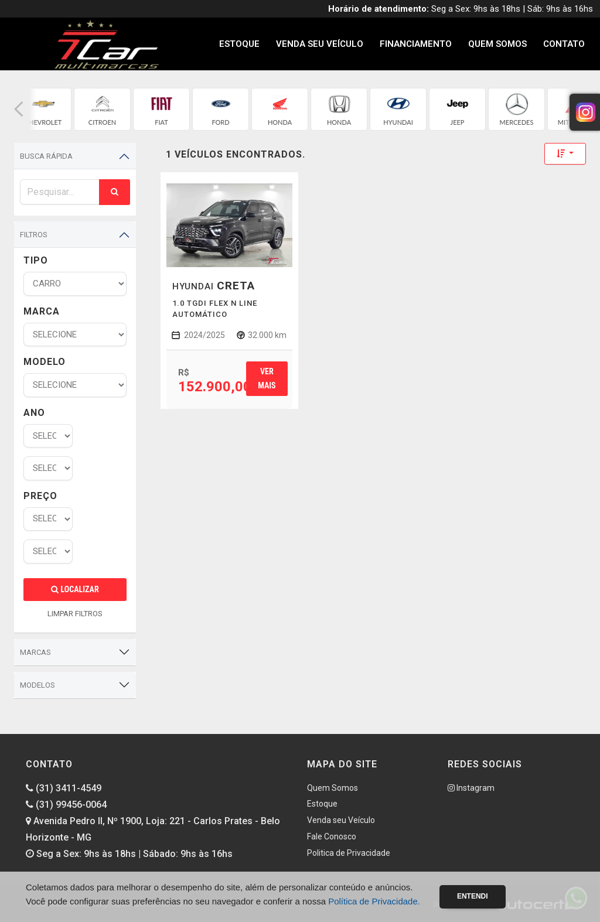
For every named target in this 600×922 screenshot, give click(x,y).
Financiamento (416, 44)
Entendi (472, 896)
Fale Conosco (331, 836)
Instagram (471, 788)
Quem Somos (497, 44)
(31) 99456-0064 (66, 804)
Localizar (74, 589)
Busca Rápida (46, 156)
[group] (43, 109)
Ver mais (266, 378)
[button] (18, 109)
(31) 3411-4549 (63, 788)
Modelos (37, 685)
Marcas (35, 652)
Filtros (33, 234)
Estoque (239, 44)
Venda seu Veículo (319, 44)
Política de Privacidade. (374, 901)
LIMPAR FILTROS (75, 613)
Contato (564, 44)
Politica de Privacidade (348, 853)
